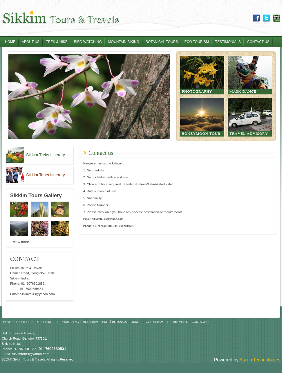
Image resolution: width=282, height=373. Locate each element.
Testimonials (228, 42)
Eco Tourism (197, 42)
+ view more (19, 242)
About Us (30, 42)
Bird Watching (88, 42)
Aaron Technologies (260, 359)
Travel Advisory (250, 117)
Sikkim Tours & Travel (60, 18)
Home (10, 42)
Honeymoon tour (202, 117)
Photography (202, 75)
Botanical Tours (162, 42)
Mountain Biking (123, 42)
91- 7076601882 (32, 283)
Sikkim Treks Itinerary (45, 155)
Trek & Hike (57, 42)
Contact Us (258, 42)
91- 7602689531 (31, 288)
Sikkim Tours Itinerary (45, 175)
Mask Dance (250, 75)
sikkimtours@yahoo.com (37, 294)
